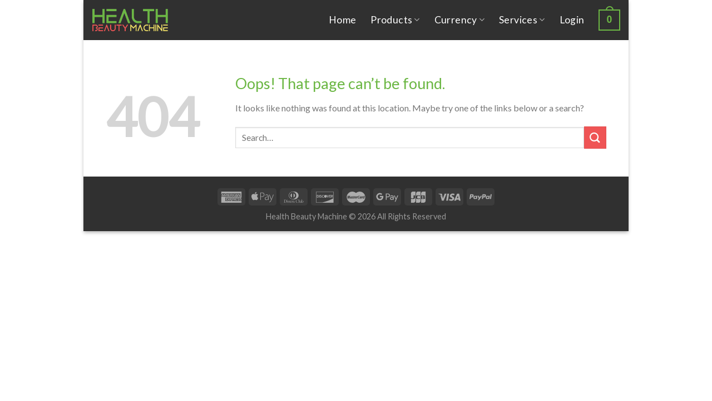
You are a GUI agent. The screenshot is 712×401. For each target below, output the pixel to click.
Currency (459, 20)
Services (522, 20)
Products (394, 20)
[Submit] (595, 137)
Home (342, 20)
